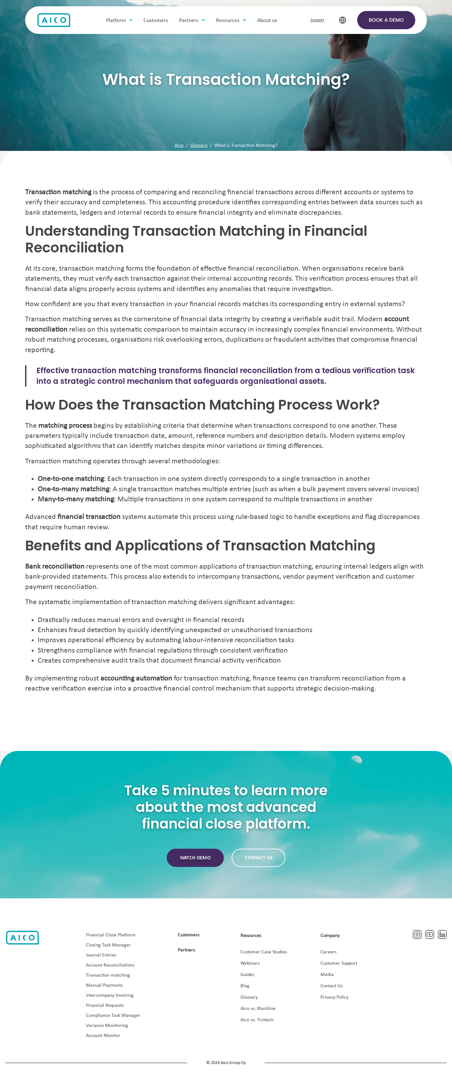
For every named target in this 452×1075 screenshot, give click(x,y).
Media (327, 974)
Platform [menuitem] (116, 21)
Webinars (250, 963)
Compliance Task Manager (113, 1015)
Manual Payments (104, 985)
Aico (179, 145)
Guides (247, 974)
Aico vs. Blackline (258, 1008)
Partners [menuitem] (189, 21)
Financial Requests (105, 1005)
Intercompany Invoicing (110, 995)
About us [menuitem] (268, 21)
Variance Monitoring (107, 1025)
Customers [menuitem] (156, 21)
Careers (328, 952)
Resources (250, 935)
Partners (186, 950)
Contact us (258, 858)
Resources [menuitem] (228, 21)
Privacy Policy (334, 997)
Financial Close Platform (111, 935)
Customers (188, 935)
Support (317, 20)
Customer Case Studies (263, 952)
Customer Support (338, 963)
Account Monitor (103, 1035)
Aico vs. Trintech (257, 1020)
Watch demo (195, 858)
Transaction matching (108, 975)
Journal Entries (101, 955)
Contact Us (331, 986)
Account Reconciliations (110, 965)
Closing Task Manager (108, 945)
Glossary (198, 145)
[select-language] (343, 20)
